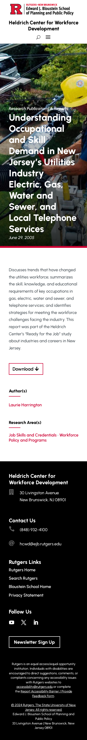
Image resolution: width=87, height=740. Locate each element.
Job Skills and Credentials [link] (33, 435)
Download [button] (23, 369)
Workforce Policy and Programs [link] (43, 438)
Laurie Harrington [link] (25, 404)
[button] (48, 39)
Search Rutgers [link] (23, 578)
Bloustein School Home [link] (30, 586)
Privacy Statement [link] (26, 595)
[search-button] (38, 37)
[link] (11, 622)
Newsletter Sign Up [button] (34, 642)
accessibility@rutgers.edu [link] (34, 687)
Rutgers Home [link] (22, 569)
